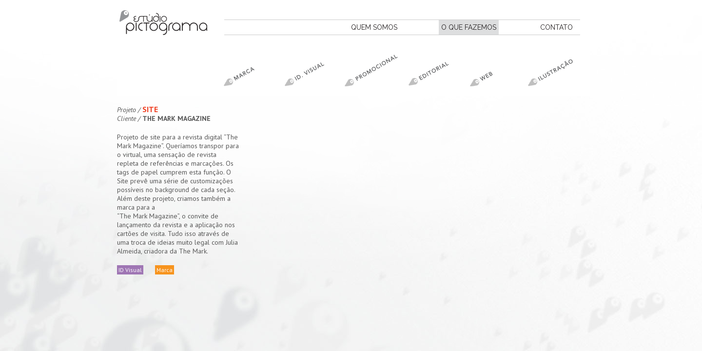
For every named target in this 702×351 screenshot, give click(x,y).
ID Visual (130, 269)
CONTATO (556, 27)
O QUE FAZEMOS (468, 27)
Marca (164, 269)
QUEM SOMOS (374, 27)
